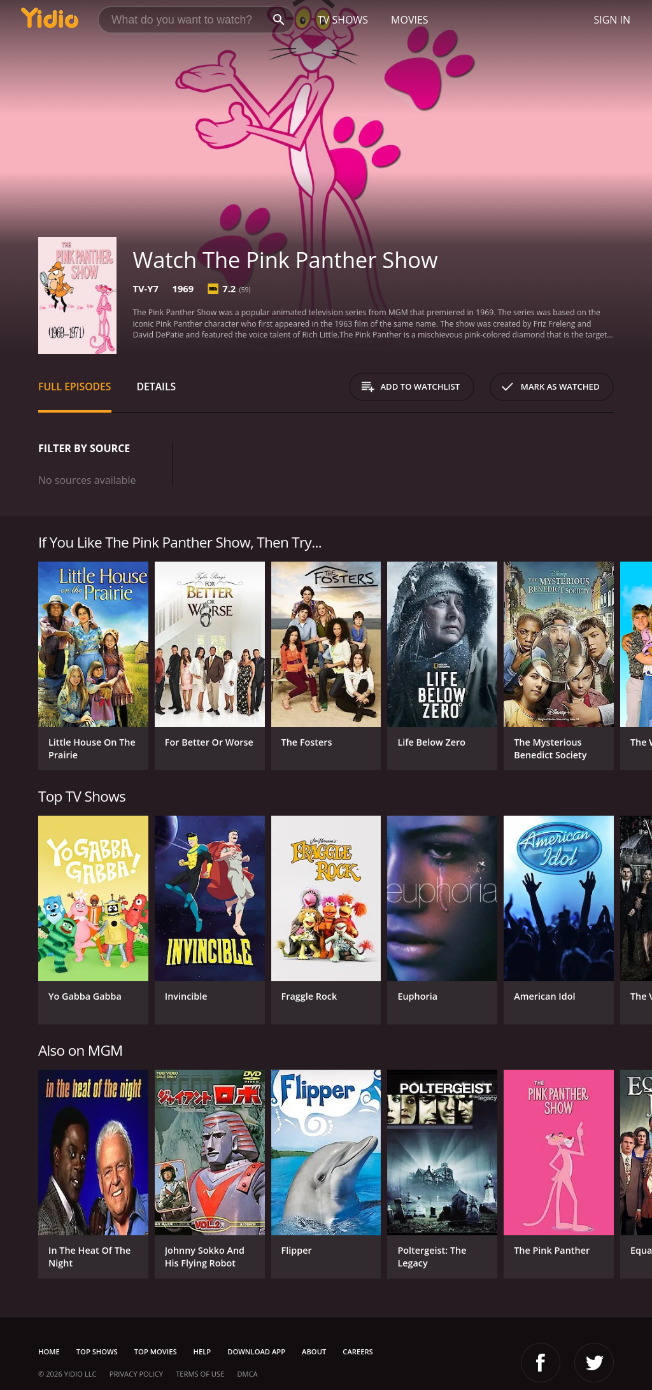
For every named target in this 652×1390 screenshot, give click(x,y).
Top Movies (155, 1351)
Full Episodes (74, 386)
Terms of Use (200, 1374)
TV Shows (343, 20)
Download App (256, 1351)
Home (49, 1351)
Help (202, 1351)
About (314, 1351)
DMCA (247, 1374)
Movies (410, 20)
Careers (357, 1351)
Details (156, 386)
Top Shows (97, 1351)
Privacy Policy (136, 1374)
